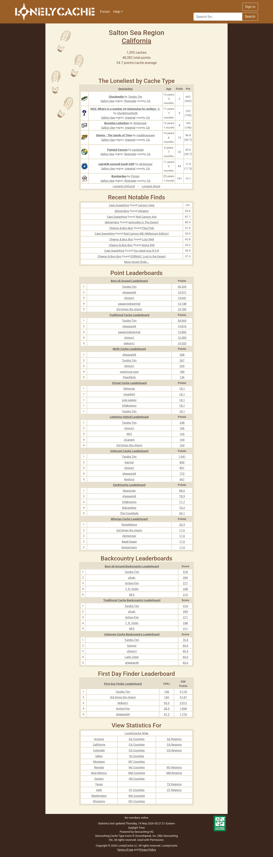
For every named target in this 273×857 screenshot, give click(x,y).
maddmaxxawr (145, 135)
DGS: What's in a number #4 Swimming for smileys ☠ (125, 108)
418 (185, 571)
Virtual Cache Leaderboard (129, 383)
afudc (131, 577)
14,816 (182, 326)
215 (185, 594)
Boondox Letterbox (116, 123)
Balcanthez (129, 507)
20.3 (182, 524)
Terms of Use (125, 849)
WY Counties (136, 801)
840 (182, 462)
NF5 (129, 434)
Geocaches (125, 88)
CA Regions (174, 744)
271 (185, 583)
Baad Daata (129, 541)
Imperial (130, 117)
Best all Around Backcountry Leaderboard (132, 566)
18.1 (182, 388)
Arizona (99, 739)
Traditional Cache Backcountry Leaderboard (131, 600)
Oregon (99, 778)
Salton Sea (107, 101)
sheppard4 (129, 292)
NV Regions (174, 767)
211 (185, 628)
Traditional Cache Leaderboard (129, 315)
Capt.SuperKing (119, 205)
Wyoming (99, 801)
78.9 (182, 496)
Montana (99, 761)
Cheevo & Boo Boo (121, 228)
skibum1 (129, 343)
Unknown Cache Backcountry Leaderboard (132, 634)
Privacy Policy (147, 849)
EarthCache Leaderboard (129, 484)
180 (182, 371)
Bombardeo (119, 176)
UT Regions (174, 790)
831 (182, 467)
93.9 (167, 703)
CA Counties (137, 744)
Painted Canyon (117, 149)
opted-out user (129, 371)
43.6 (185, 662)
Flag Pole (148, 228)
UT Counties (137, 790)
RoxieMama (129, 524)
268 (182, 354)
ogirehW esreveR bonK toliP (117, 164)
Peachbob (129, 377)
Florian (135, 176)
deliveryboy (122, 211)
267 (182, 360)
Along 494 (147, 245)
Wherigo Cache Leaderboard (129, 519)
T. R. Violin (132, 589)
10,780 (182, 309)
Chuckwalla (116, 96)
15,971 (182, 292)
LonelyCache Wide (136, 733)
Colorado (99, 750)
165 (182, 434)
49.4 (185, 651)
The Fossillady (129, 513)
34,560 (182, 320)
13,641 (182, 298)
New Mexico (99, 772)
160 (166, 697)
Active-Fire (132, 583)
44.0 (185, 657)
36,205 (182, 286)
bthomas (129, 388)
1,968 (183, 708)
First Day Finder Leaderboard (123, 683)
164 (182, 439)
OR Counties (137, 778)
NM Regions (174, 772)
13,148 (182, 303)
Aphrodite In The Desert (143, 222)
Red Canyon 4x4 (146, 216)
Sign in (250, 7)
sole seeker (129, 400)
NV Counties (137, 767)
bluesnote (129, 490)
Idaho (99, 756)
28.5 (167, 708)
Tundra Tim (135, 96)
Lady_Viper (132, 657)
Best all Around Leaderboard (129, 280)
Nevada (99, 767)
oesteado (138, 149)
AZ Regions (174, 739)
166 (182, 428)
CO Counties (137, 750)
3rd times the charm (129, 309)
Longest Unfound (124, 186)
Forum (105, 12)
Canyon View (146, 205)
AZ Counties (137, 739)
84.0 (182, 490)
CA (149, 101)
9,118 (183, 691)
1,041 (182, 456)
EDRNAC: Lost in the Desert (148, 256)
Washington (99, 795)
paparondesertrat (129, 303)
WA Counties (136, 795)
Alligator (143, 211)
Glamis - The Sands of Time (114, 135)
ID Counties (136, 756)
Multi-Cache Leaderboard (129, 348)
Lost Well (148, 239)
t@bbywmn (129, 405)
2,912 (183, 703)
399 (185, 577)
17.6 (182, 530)
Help (116, 12)
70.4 (185, 639)
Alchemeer (140, 123)
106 (166, 691)
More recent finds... (136, 261)
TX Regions (174, 784)
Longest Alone (151, 186)
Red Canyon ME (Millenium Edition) (146, 233)
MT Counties (137, 761)
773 (182, 473)
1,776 (183, 714)
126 (182, 377)
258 (182, 422)
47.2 (167, 714)
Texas (99, 784)
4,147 (183, 697)
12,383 (182, 337)
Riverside (130, 101)
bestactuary (129, 547)
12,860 (182, 332)
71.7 (182, 502)
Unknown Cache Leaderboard (129, 451)
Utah (99, 790)
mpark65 (129, 394)
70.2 (182, 507)
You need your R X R (146, 250)
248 (185, 589)
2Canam (129, 439)
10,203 (182, 343)
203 (182, 366)
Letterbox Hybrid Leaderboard (129, 416)
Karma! (129, 462)
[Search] (217, 17)
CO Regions (174, 750)
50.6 (185, 645)
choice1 (129, 298)
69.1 (182, 513)
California (136, 41)
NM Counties (136, 772)
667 (182, 479)
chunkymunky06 (127, 113)
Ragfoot (129, 479)
